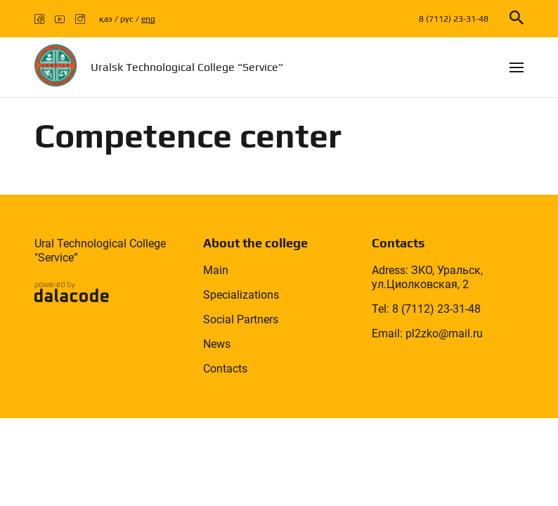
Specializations (241, 294)
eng (148, 19)
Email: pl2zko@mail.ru (427, 333)
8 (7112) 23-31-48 (453, 19)
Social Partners (240, 319)
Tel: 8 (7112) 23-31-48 (426, 309)
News (217, 344)
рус (127, 19)
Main (215, 270)
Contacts (225, 368)
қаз (105, 19)
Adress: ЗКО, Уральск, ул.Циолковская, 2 (427, 277)
